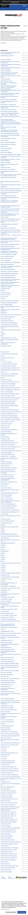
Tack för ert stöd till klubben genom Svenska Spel (11, 450)
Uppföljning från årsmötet (6, 729)
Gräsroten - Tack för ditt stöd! (7, 498)
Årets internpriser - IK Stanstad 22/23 (8, 228)
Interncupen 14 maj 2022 (5, 294)
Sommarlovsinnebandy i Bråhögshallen (9, 99)
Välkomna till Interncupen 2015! (7, 657)
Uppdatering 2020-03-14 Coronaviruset (8, 337)
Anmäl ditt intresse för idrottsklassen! (8, 790)
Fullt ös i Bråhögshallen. (5, 260)
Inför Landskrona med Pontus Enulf (8, 839)
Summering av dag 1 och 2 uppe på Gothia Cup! (10, 678)
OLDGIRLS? (3, 629)
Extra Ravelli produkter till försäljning (8, 682)
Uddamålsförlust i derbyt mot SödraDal (9, 849)
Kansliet (2, 335)
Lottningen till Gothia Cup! (6, 686)
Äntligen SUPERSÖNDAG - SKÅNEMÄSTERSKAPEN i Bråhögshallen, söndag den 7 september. (11, 90)
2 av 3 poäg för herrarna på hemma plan (9, 363)
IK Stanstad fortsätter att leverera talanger (9, 353)
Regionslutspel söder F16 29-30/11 (8, 691)
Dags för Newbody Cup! (5, 863)
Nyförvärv (2, 532)
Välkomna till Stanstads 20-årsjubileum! (9, 821)
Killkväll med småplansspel (6, 258)
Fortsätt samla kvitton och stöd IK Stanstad (9, 405)
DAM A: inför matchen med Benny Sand (9, 709)
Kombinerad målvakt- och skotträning (8, 144)
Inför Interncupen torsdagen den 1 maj (8, 766)
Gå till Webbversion (11, 877)
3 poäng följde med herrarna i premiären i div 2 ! (10, 367)
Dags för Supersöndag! (5, 833)
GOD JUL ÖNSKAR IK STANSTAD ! (7, 256)
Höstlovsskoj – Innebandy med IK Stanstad (9, 271)
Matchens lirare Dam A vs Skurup (7, 357)
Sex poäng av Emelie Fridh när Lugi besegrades (10, 827)
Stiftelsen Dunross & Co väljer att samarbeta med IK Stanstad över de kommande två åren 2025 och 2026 (11, 124)
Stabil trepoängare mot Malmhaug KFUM (9, 819)
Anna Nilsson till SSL (5, 483)
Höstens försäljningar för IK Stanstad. (8, 138)
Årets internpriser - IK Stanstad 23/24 (8, 169)
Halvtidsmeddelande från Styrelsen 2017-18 (9, 442)
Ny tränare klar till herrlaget (6, 431)
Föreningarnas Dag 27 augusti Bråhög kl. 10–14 (10, 512)
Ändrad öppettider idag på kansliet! (8, 316)
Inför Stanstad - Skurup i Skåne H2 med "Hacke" (10, 588)
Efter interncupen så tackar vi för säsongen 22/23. (11, 230)
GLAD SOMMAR (4, 226)
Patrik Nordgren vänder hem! (6, 642)
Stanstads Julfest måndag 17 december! (9, 399)
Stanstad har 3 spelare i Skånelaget (8, 401)
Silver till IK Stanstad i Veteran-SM (7, 246)
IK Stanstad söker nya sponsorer (7, 55)
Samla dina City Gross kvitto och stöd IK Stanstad (11, 563)
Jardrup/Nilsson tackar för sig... (7, 640)
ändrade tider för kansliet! (6, 345)
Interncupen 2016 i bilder (6, 519)
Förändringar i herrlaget (5, 438)
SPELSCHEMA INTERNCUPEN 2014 (8, 762)
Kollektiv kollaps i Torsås (6, 823)
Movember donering (5, 436)
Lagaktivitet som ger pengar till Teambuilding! (10, 417)
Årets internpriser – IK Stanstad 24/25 (8, 104)
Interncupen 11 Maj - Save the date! (8, 385)
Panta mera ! (3, 359)
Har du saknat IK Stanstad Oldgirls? (8, 269)
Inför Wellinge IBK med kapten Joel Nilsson (9, 843)
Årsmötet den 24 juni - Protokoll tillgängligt (9, 373)
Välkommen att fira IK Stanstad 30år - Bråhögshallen (11, 190)
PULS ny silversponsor (5, 764)
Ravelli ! (2, 331)
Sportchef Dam (4, 592)
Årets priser (3, 377)
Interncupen (3, 298)
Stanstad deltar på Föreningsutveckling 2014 (10, 770)
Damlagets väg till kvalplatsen (7, 796)
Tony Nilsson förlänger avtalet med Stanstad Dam (11, 573)
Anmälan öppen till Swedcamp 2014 (8, 804)
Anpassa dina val (5, 909)
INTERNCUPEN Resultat (5, 754)
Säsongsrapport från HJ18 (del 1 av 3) (8, 815)
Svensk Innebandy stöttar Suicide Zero (8, 195)
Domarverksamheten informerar (7, 320)
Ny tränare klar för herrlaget (6, 379)
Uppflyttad (3, 559)
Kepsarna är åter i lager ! (5, 162)
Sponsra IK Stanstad (5, 611)
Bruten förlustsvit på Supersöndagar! (8, 859)
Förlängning (3, 530)
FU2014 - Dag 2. (4, 758)
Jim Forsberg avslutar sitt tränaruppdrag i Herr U (10, 742)
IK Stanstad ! (3, 333)
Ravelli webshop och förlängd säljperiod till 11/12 (11, 446)
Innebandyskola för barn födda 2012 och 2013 (10, 381)
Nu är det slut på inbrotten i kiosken (8, 444)
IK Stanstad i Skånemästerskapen (7, 661)
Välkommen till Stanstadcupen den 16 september (11, 219)
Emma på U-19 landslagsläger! (7, 391)
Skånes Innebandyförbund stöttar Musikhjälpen (10, 397)
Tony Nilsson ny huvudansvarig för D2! (8, 619)
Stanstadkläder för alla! (5, 590)
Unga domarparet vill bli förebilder (8, 454)
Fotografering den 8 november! (7, 705)
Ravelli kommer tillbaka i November (8, 508)
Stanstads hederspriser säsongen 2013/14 (9, 752)
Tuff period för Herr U (5, 845)
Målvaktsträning (4, 186)
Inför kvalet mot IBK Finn (5, 788)
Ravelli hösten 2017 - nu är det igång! (8, 456)
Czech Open (3, 723)
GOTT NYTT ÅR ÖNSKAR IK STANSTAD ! (9, 254)
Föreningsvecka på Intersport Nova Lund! (9, 798)
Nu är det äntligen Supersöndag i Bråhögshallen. (10, 262)
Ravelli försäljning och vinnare (7, 684)
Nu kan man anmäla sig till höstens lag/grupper (10, 733)
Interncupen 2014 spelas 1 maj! (7, 772)
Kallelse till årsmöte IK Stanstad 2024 (8, 177)
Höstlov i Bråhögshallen (5, 79)
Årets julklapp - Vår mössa (6, 579)
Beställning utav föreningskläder (7, 264)
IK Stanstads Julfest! (5, 351)
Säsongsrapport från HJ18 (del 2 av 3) (8, 813)
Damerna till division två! (5, 781)
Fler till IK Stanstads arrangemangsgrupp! (9, 415)
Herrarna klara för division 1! (6, 487)
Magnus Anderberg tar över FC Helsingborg (9, 847)
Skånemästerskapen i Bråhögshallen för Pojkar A (11, 184)
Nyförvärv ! (3, 355)
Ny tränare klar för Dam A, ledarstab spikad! (9, 744)
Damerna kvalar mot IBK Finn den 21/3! (8, 792)
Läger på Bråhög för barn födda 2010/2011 (9, 324)
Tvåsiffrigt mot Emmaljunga (6, 871)
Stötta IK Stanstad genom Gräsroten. (8, 275)
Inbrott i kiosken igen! (5, 465)
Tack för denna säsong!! (5, 292)
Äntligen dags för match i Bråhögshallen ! (9, 322)
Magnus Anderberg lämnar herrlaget (8, 403)
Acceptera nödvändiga (11, 912)
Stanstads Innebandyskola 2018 (7, 440)
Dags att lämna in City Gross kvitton (8, 395)
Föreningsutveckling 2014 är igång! (8, 760)
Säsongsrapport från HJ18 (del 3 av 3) (8, 811)
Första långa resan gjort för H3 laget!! (8, 365)
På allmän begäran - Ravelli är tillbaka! (8, 586)
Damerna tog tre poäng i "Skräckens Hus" (9, 857)
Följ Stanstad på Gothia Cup (6, 837)
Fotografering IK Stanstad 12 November (9, 506)
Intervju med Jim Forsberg (6, 737)
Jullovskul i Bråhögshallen (6, 70)
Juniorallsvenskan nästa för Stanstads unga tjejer (11, 329)
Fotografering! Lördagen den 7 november (9, 609)
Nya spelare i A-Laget (5, 575)
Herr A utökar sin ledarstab (6, 461)
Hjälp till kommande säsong (6, 523)
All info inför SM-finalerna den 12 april (8, 831)
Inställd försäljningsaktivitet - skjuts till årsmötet (10, 387)
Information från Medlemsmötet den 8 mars (9, 665)
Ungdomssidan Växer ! (5, 288)
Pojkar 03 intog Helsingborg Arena (8, 786)
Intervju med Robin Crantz (6, 869)
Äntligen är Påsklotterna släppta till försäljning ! (10, 244)
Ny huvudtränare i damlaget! (6, 423)
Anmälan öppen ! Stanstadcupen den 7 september (11, 154)
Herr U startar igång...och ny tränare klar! (9, 615)
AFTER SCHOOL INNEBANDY (6, 152)
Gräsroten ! (3, 290)
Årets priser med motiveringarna (7, 476)
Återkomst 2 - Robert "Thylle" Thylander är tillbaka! (11, 633)
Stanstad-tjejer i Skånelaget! (6, 452)
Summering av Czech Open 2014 (7, 721)
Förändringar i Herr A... (5, 676)
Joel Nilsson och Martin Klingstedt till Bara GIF (10, 735)
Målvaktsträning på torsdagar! (7, 674)
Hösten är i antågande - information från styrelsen (11, 419)
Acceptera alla (22, 912)
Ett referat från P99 (4, 861)
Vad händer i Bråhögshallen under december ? (10, 133)
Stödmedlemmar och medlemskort (8, 597)
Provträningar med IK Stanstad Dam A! (8, 635)
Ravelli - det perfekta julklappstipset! (8, 504)
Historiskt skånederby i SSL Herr (7, 725)
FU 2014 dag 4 (3, 750)
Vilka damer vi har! (4, 296)
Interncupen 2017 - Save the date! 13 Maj (9, 481)
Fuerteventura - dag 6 (5, 746)
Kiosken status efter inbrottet (6, 463)
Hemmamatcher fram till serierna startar (9, 467)
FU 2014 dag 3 (3, 756)
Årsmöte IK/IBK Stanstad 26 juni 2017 (8, 469)
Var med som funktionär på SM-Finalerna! (9, 802)
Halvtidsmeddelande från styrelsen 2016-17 (9, 492)
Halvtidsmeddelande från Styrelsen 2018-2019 (10, 393)
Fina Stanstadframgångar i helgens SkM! (9, 429)
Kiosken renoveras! (4, 514)
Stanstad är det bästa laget (6, 148)
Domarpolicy (3, 581)
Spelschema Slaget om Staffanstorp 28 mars (10, 663)
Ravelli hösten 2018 (4, 407)
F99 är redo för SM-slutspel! (6, 672)
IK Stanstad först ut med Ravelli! (7, 707)
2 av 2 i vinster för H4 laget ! (6, 361)
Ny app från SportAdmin (5, 167)
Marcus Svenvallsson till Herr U (7, 817)
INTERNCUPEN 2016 (5, 551)
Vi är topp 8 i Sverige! (5, 538)
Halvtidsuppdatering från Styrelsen (8, 680)
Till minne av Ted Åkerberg (6, 496)
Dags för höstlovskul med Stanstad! (8, 142)
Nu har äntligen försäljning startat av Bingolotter (10, 209)
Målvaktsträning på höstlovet (6, 81)
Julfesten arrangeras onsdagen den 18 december (11, 841)
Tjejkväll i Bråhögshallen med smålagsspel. (9, 273)
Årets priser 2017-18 (5, 427)
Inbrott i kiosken (4, 485)
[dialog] (14, 907)
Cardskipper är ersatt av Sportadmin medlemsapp (11, 411)
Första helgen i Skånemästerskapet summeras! (10, 536)
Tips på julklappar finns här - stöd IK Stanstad (10, 577)
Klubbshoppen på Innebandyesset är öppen (10, 409)
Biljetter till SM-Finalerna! (5, 800)
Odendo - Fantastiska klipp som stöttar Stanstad (10, 389)
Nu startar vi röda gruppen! (6, 601)
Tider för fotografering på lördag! (7, 698)
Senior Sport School (5, 140)
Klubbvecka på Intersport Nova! (7, 613)
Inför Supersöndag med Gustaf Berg (8, 829)
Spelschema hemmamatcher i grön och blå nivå (10, 700)
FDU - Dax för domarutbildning (7, 719)
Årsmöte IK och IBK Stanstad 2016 (8, 521)
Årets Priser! (3, 525)
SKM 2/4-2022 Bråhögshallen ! (7, 304)
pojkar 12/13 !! (3, 371)
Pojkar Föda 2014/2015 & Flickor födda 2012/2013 (11, 314)
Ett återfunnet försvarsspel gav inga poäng (9, 865)
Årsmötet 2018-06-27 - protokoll (7, 421)
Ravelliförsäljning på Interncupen (7, 649)
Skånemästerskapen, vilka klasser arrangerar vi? (10, 806)
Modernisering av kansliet (6, 318)
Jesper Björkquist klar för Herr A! (7, 631)
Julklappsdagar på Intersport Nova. (8, 448)
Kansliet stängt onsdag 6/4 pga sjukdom (9, 302)
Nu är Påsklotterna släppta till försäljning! (9, 111)
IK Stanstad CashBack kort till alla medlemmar (10, 510)
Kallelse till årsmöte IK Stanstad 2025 (8, 109)
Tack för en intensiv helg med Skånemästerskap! (10, 776)
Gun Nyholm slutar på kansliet (7, 835)
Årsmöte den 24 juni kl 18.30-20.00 (8, 375)
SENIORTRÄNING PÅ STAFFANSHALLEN (9, 534)
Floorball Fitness (4, 146)
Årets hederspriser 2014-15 (6, 647)
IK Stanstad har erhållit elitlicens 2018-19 (9, 413)
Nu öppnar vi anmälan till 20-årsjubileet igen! (10, 774)
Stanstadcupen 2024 (5, 150)
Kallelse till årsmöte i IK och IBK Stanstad (9, 627)
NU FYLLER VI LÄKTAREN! (6, 59)
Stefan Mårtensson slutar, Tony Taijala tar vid (10, 768)
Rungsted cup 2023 (5, 217)
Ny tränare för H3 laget (5, 425)
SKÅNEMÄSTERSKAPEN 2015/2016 (8, 543)
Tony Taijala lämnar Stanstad (6, 599)
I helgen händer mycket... (6, 711)
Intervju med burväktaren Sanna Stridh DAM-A (10, 300)
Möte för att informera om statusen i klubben (10, 670)
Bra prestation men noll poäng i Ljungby (9, 855)
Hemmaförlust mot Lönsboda (7, 851)
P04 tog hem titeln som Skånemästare (8, 383)
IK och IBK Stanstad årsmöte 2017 (7, 474)
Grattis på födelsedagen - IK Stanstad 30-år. (9, 224)
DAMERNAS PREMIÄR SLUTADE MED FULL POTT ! (11, 369)
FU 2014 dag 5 (3, 748)
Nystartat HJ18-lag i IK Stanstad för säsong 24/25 (11, 188)
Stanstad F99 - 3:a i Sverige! (6, 794)
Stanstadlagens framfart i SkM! (7, 659)
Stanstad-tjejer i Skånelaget (6, 494)
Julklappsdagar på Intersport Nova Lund (9, 853)
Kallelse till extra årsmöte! (6, 727)
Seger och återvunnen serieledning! (8, 867)
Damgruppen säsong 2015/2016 (7, 617)
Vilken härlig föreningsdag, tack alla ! (8, 277)
